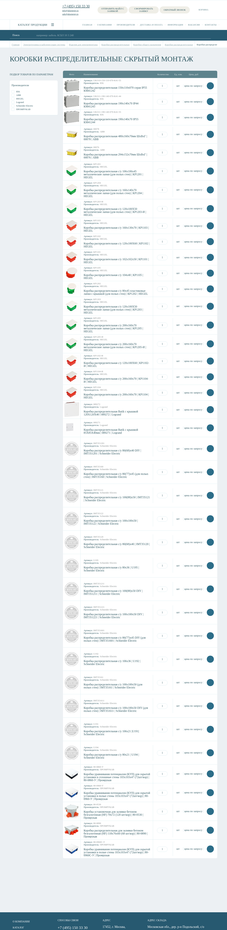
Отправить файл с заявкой (112, 9)
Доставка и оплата (151, 25)
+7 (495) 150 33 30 (76, 6)
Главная (87, 25)
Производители (126, 25)
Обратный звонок (175, 10)
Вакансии (194, 25)
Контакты (211, 25)
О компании (104, 25)
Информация (175, 25)
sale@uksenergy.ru (70, 14)
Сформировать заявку (143, 9)
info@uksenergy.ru (70, 10)
